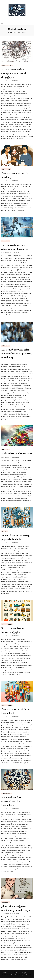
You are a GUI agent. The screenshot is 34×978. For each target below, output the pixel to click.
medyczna (5, 241)
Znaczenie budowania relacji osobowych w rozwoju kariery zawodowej (16, 353)
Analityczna (7, 65)
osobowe (5, 345)
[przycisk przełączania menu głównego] (2, 23)
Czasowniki (6, 793)
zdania (4, 531)
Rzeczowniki (7, 624)
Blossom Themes (10, 975)
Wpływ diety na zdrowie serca (16, 453)
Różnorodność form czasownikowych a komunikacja (11, 801)
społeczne (6, 169)
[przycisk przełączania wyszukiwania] (31, 23)
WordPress (29, 975)
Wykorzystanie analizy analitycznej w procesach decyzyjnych (13, 73)
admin (7, 81)
